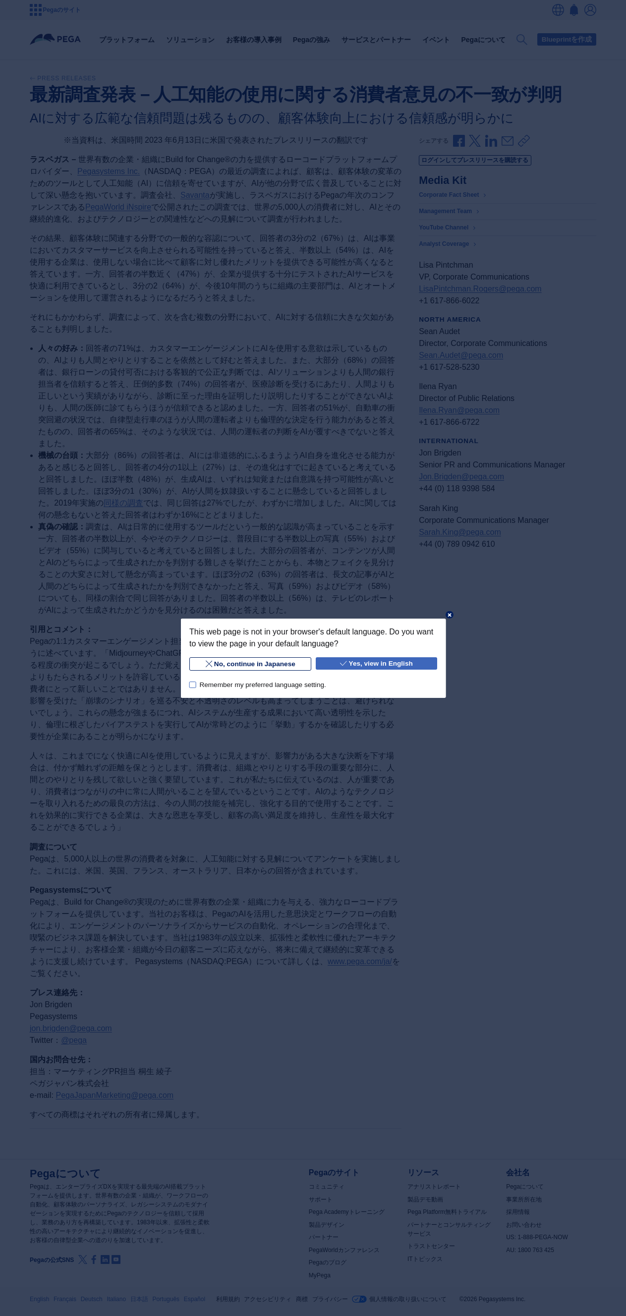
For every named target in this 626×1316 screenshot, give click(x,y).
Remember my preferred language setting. (262, 684)
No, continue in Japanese (250, 664)
